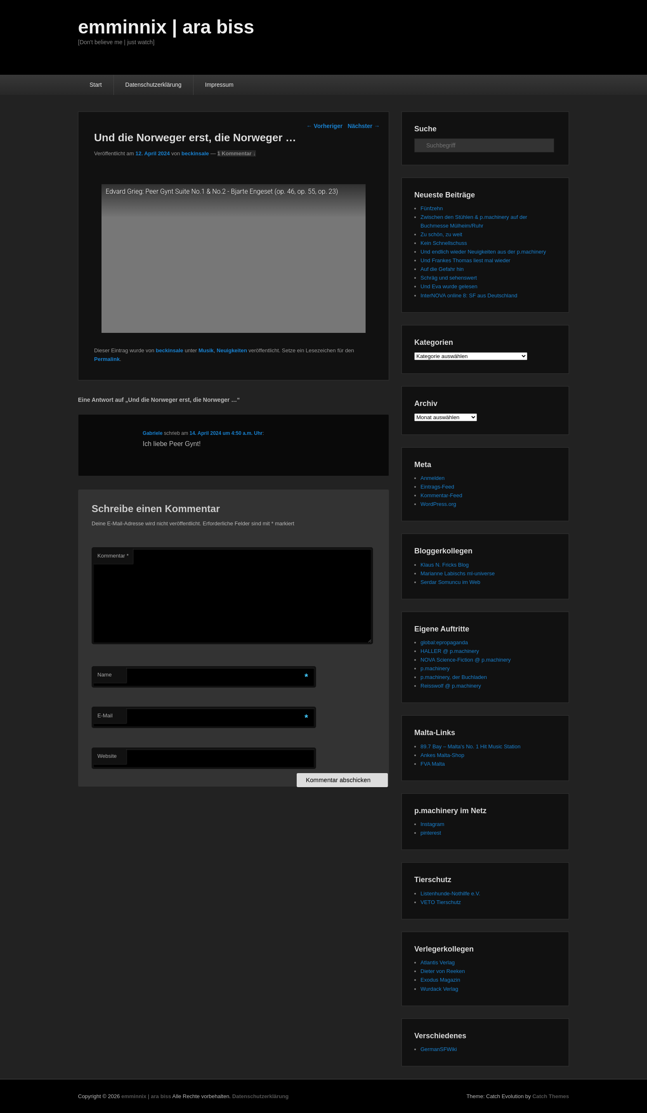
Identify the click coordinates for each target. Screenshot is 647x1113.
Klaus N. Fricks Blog (444, 565)
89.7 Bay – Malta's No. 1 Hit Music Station (470, 746)
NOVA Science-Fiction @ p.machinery (465, 660)
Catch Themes (550, 1096)
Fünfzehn (431, 208)
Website (107, 756)
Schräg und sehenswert (448, 278)
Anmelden (432, 478)
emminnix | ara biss (166, 27)
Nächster (364, 126)
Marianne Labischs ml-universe (457, 573)
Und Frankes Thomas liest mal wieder (465, 260)
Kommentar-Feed (441, 495)
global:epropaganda (444, 642)
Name (104, 675)
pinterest (430, 833)
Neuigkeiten (232, 350)
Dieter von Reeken (442, 971)
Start (96, 84)
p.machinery (435, 668)
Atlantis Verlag (437, 962)
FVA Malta (432, 764)
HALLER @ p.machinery (449, 651)
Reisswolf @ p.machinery (450, 686)
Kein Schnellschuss (443, 243)
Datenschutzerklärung (153, 84)
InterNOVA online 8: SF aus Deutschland (468, 295)
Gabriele (153, 433)
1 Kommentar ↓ (236, 153)
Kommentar (113, 556)
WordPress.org (438, 504)
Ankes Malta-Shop (442, 755)
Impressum (219, 84)
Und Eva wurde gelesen (448, 286)
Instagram (432, 824)
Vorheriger (324, 126)
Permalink (107, 359)
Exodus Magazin (440, 980)
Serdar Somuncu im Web (450, 582)
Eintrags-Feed (437, 487)
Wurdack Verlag (439, 989)
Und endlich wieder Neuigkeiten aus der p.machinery (483, 252)
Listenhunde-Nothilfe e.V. (450, 893)
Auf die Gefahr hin (442, 269)
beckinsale (195, 153)
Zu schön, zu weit (441, 234)
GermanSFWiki (438, 1049)
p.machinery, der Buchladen (453, 677)
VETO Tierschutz (440, 902)
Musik (206, 350)
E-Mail (105, 715)
